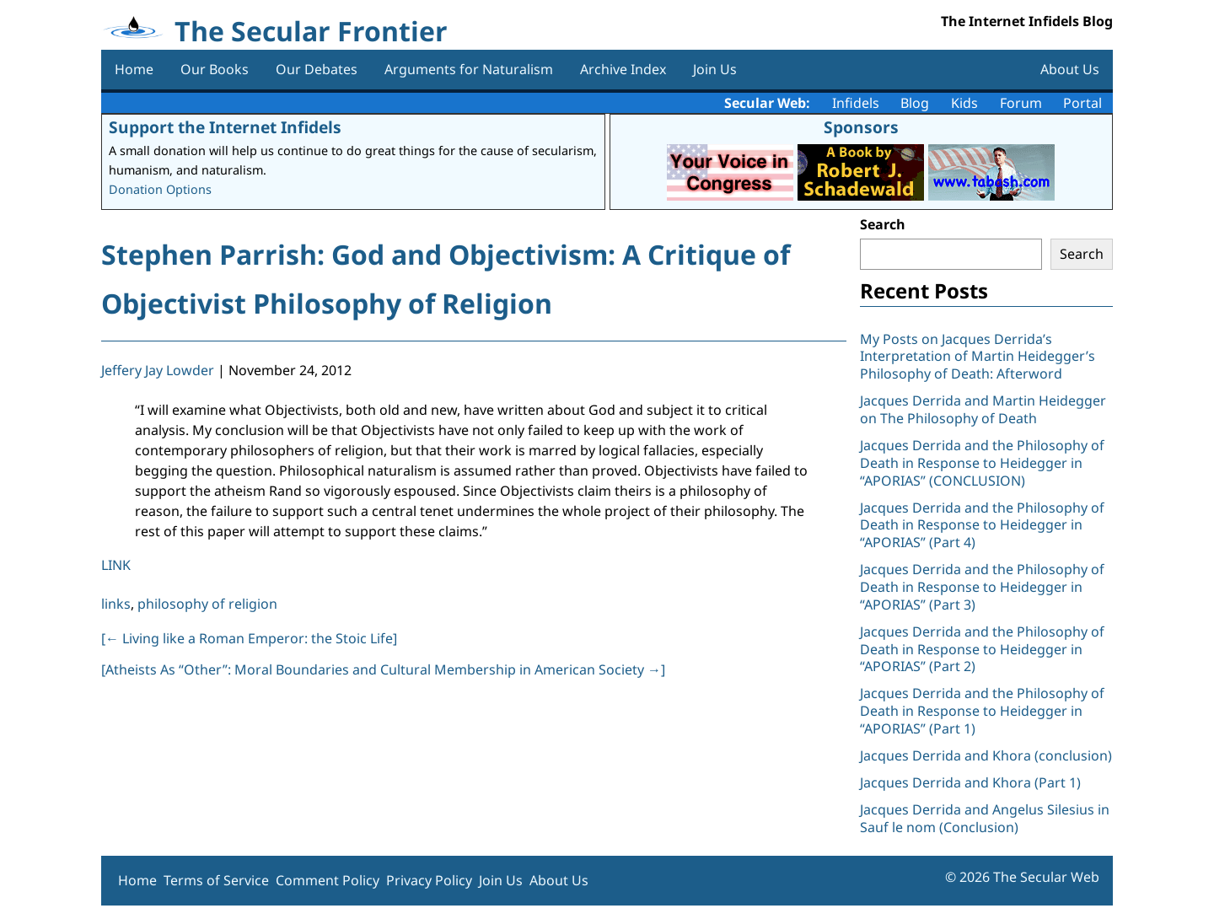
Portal (1082, 103)
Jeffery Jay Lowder (157, 370)
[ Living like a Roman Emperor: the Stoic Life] (249, 638)
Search (882, 224)
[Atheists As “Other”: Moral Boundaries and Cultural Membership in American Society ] (383, 669)
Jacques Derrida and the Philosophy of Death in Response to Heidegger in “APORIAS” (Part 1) (982, 711)
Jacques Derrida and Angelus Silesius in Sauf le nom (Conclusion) (984, 818)
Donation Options (160, 189)
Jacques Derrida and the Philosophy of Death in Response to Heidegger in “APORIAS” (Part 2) (982, 649)
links (116, 603)
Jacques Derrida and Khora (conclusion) (986, 755)
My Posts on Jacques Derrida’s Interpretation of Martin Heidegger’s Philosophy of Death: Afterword (977, 357)
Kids (964, 103)
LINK (116, 565)
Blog (914, 103)
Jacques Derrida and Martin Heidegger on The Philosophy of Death (983, 409)
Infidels (855, 103)
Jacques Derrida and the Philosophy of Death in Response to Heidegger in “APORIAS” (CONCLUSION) (982, 463)
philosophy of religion (207, 603)
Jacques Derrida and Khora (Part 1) (970, 782)
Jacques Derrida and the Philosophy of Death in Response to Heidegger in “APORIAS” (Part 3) (982, 587)
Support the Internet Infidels (225, 127)
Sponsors (861, 127)
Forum (1021, 103)
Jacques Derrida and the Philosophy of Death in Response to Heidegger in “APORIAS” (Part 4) (982, 525)
